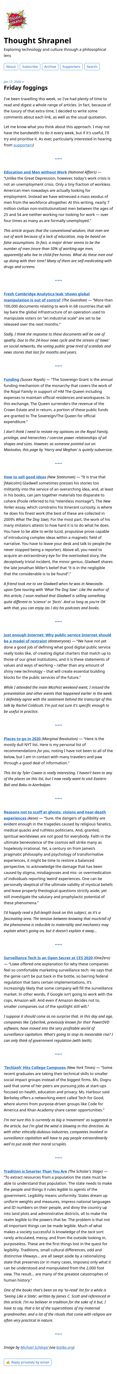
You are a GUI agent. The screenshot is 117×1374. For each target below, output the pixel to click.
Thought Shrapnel (37, 40)
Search (92, 66)
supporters (23, 144)
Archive (50, 66)
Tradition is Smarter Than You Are (35, 1171)
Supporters (71, 66)
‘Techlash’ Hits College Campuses (35, 1067)
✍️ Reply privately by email (27, 1362)
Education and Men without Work (35, 172)
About (11, 66)
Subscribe (30, 66)
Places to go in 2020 (22, 738)
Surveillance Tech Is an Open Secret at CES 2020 (48, 957)
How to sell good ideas (25, 476)
